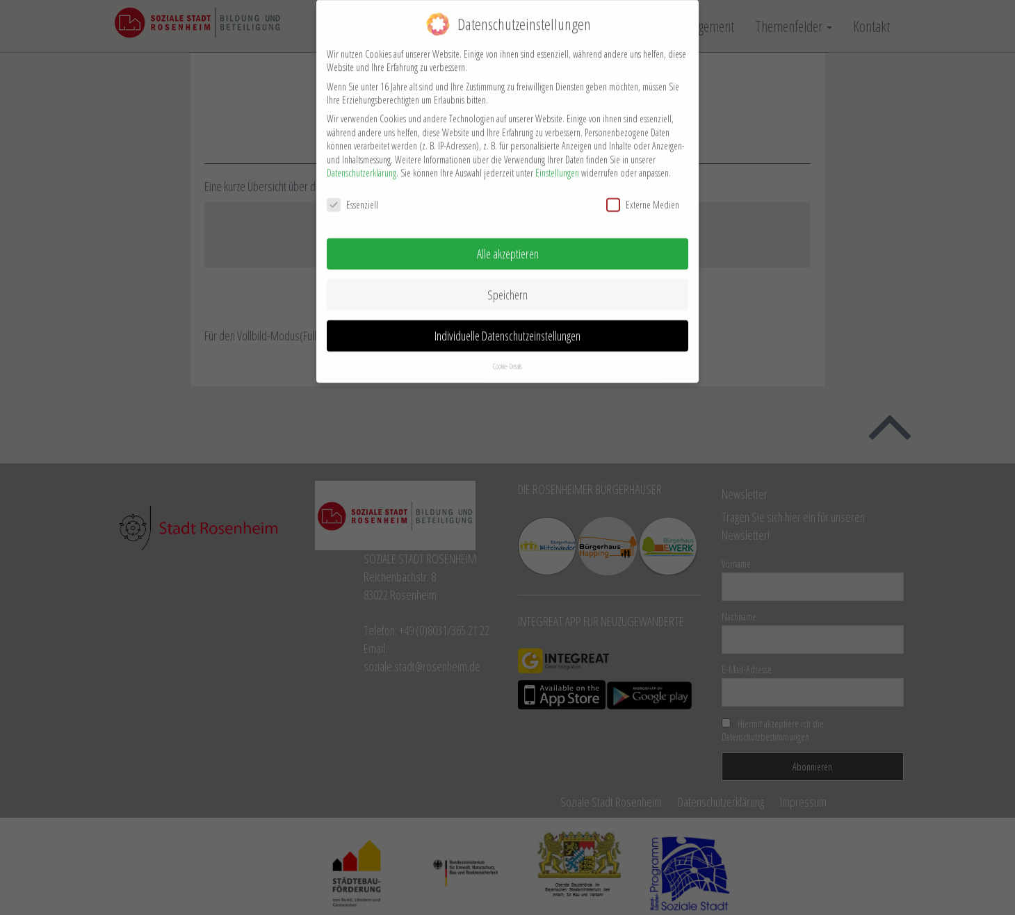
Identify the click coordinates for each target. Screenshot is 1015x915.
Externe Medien (642, 197)
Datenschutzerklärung (361, 165)
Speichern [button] (507, 287)
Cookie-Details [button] (507, 358)
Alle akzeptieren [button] (508, 246)
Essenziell (352, 197)
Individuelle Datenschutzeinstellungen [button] (507, 328)
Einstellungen (557, 165)
